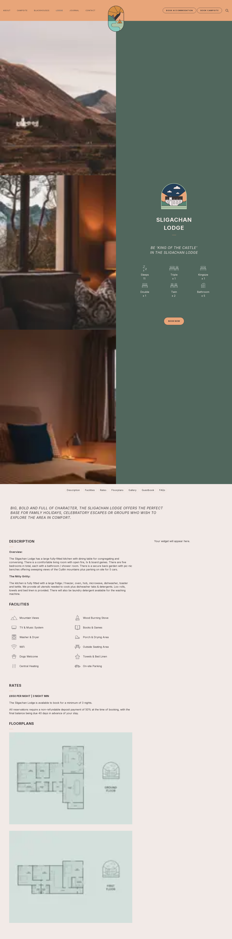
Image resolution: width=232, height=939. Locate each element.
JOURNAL (74, 10)
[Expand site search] (227, 10)
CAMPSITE (22, 10)
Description (73, 490)
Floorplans (117, 490)
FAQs (162, 490)
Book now (174, 321)
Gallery (133, 490)
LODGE (59, 10)
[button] (70, 778)
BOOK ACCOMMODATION (179, 10)
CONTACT (90, 10)
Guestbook (148, 490)
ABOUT (6, 10)
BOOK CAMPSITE (209, 10)
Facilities (90, 490)
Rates (103, 490)
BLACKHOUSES (41, 10)
